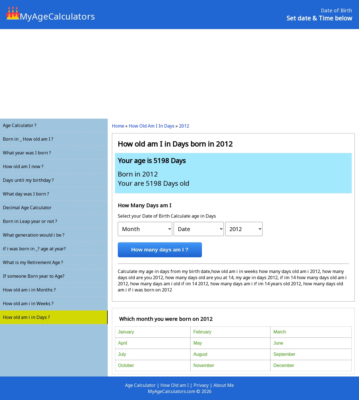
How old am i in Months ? (29, 290)
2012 (184, 126)
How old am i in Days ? (26, 317)
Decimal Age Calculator (27, 207)
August (201, 354)
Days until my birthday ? (28, 180)
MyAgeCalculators (50, 16)
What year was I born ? (27, 153)
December (283, 365)
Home (118, 126)
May (198, 343)
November (204, 365)
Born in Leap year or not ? (30, 221)
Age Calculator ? (19, 125)
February (202, 332)
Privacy (201, 385)
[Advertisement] (179, 74)
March (279, 332)
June (278, 343)
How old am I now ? (23, 166)
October (126, 365)
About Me (223, 385)
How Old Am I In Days (151, 126)
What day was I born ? (26, 194)
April (122, 343)
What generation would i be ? (34, 235)
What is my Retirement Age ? (33, 262)
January (126, 332)
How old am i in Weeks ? (28, 303)
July (122, 354)
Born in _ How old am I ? (28, 139)
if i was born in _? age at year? (34, 249)
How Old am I (174, 385)
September (284, 354)
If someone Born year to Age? (34, 276)
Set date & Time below (319, 18)
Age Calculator (140, 385)
